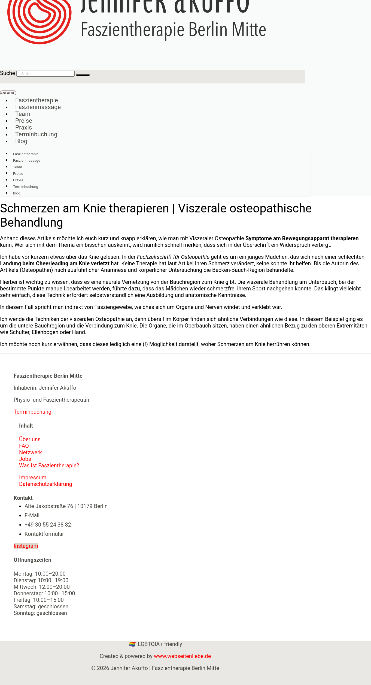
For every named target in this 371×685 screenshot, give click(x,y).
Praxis (23, 127)
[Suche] (83, 75)
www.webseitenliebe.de (182, 656)
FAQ (24, 446)
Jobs (25, 459)
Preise (23, 120)
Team (23, 113)
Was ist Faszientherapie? (49, 465)
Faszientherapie (36, 100)
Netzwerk (30, 452)
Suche (7, 73)
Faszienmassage (38, 107)
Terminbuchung (36, 134)
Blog (21, 141)
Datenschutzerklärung (45, 484)
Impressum (33, 477)
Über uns (30, 439)
